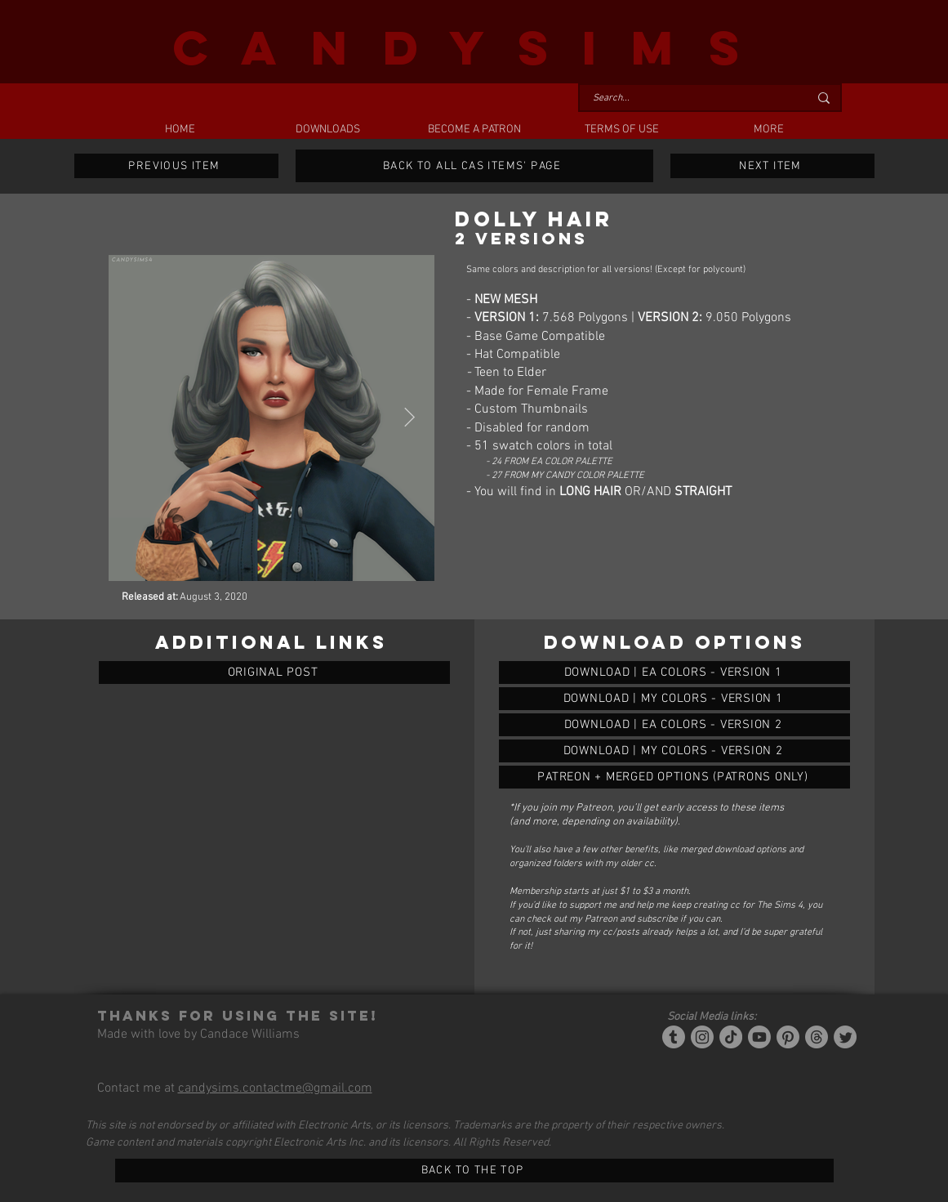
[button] (327, 130)
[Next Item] (409, 418)
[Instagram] (702, 1036)
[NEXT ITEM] (772, 166)
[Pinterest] (788, 1036)
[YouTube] (759, 1036)
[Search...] (688, 98)
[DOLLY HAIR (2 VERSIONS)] (674, 672)
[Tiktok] (730, 1036)
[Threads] (816, 1036)
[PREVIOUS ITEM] (176, 166)
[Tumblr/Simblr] (673, 1036)
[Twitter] (845, 1036)
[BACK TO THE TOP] (474, 1170)
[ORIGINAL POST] (274, 672)
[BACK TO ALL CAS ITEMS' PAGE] (474, 166)
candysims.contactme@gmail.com (275, 1088)
